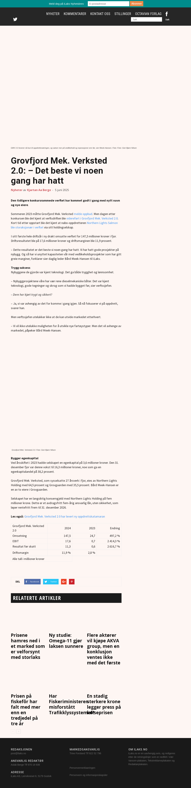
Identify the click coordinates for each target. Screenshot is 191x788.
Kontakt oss (100, 14)
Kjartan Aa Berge (39, 190)
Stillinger (122, 14)
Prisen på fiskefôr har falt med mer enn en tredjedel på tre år (25, 710)
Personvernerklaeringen (82, 767)
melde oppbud (83, 214)
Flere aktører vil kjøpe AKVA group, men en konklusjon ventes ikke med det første (103, 649)
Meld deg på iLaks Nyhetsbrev (66, 3)
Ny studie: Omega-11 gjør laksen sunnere (66, 640)
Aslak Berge (17, 764)
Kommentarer (75, 14)
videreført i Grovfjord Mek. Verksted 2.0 (92, 218)
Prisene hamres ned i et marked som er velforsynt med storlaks (28, 646)
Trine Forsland (77, 753)
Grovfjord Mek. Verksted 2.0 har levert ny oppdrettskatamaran (64, 516)
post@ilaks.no (18, 753)
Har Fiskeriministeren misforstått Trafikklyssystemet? (72, 704)
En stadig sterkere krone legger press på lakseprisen (104, 704)
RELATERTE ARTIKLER (37, 597)
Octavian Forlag (148, 14)
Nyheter (52, 14)
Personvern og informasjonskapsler (89, 775)
